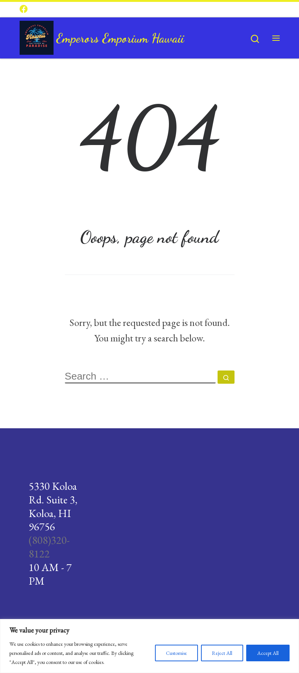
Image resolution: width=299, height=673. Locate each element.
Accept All (268, 653)
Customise (176, 653)
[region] (149, 646)
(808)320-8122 (49, 547)
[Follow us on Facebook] (24, 9)
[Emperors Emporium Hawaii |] (37, 36)
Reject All (222, 653)
